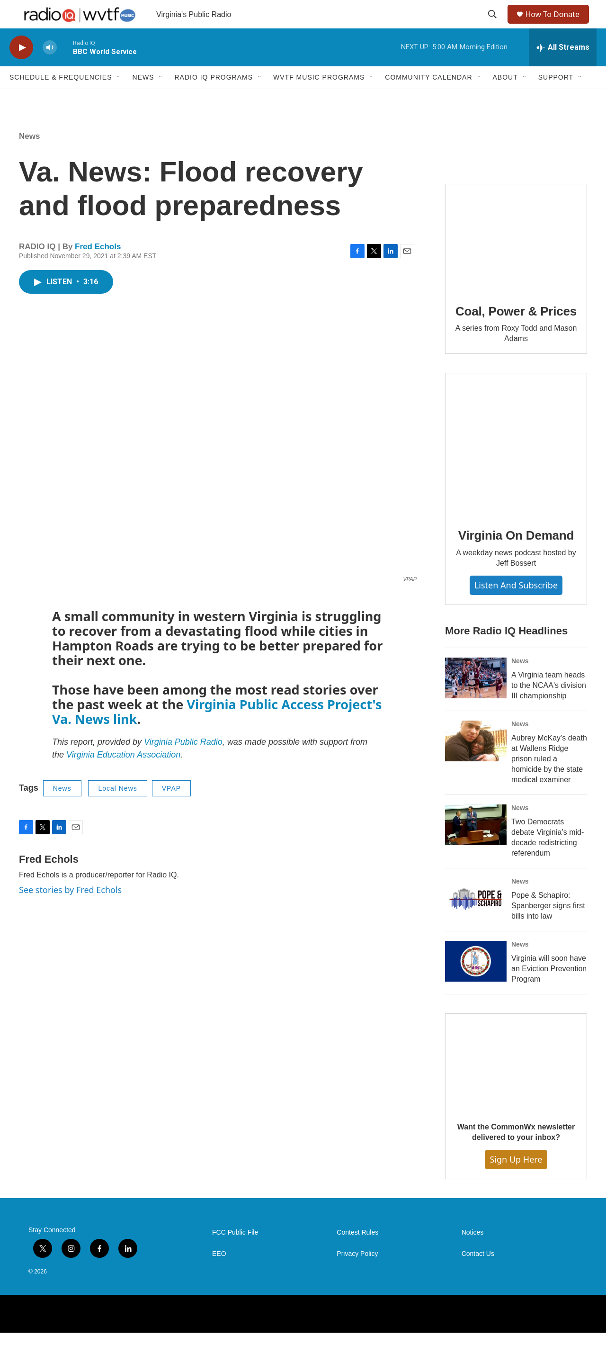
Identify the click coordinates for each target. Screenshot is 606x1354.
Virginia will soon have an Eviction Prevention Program (549, 989)
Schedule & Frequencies (60, 98)
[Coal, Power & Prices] (516, 259)
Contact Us (478, 1275)
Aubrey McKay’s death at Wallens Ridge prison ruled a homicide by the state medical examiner (549, 780)
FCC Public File (235, 1253)
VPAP (171, 809)
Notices (473, 1253)
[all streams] (563, 69)
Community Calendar (428, 98)
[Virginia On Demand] (516, 465)
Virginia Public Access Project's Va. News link (217, 733)
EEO (219, 1275)
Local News (117, 809)
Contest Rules (357, 1253)
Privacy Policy (357, 1275)
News (143, 98)
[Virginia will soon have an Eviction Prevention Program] (476, 982)
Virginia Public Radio (183, 763)
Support (555, 98)
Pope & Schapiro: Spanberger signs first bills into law (548, 926)
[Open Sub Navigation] (119, 98)
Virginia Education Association (123, 776)
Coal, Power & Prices (516, 332)
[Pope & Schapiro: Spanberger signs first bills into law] (476, 919)
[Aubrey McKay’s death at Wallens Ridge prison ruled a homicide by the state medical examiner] (476, 762)
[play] (21, 68)
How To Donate (556, 25)
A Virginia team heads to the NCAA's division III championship (548, 706)
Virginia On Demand (516, 557)
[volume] (50, 69)
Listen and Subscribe (516, 606)
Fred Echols (98, 267)
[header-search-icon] (493, 25)
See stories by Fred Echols (70, 911)
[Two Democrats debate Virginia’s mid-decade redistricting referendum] (476, 846)
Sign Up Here (516, 1180)
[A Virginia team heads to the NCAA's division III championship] (476, 699)
